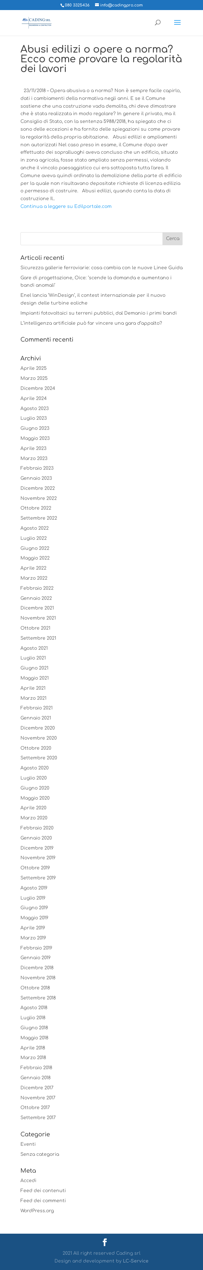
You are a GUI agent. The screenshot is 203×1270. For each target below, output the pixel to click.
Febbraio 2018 (36, 1067)
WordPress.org (37, 1210)
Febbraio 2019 (36, 948)
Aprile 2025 (33, 368)
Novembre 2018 (37, 977)
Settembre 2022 (38, 518)
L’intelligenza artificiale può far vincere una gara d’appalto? (91, 323)
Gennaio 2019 (35, 957)
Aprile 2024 (33, 398)
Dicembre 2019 (37, 848)
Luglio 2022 (33, 538)
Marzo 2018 (33, 1057)
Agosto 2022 (34, 528)
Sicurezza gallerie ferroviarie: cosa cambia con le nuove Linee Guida (101, 267)
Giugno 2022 (34, 548)
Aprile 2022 (33, 568)
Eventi (28, 1144)
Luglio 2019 (32, 898)
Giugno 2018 (34, 1027)
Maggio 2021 (34, 678)
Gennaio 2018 (35, 1077)
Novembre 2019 (37, 857)
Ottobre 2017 (35, 1107)
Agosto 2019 (33, 888)
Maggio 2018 (34, 1037)
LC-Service (136, 1261)
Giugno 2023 (34, 428)
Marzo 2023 (33, 458)
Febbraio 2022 (37, 588)
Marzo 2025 (34, 378)
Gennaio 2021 (35, 718)
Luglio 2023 (33, 418)
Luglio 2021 (33, 658)
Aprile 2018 (32, 1048)
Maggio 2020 (35, 798)
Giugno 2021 (34, 668)
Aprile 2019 (32, 927)
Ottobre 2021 (35, 628)
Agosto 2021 (34, 648)
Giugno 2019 (34, 907)
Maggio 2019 (34, 917)
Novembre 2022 (38, 498)
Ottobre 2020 (35, 748)
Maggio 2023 (35, 438)
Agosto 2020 (34, 768)
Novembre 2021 (38, 618)
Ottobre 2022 (35, 508)
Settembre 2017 (38, 1117)
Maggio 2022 (35, 558)
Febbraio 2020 (37, 828)
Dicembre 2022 (37, 488)
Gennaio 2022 (36, 598)
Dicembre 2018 (37, 967)
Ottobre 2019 (35, 867)
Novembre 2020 (38, 738)
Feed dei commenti (43, 1200)
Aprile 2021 (32, 688)
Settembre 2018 (38, 998)
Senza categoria (39, 1154)
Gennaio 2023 (36, 478)
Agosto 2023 (34, 408)
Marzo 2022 (33, 578)
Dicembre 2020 (37, 728)
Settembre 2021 (38, 638)
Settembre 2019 (38, 878)
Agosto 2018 (33, 1007)
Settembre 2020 (38, 758)
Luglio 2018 (32, 1017)
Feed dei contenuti (43, 1190)
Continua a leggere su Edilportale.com (66, 206)
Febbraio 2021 (36, 708)
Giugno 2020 (34, 788)
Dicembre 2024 (37, 388)
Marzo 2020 (33, 818)
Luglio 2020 (33, 778)
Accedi (28, 1180)
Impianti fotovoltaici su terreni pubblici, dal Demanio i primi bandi (98, 313)
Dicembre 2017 (37, 1087)
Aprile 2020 (33, 807)
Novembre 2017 (37, 1097)
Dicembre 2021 (37, 608)
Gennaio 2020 (36, 838)
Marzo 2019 (33, 938)
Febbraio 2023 (37, 468)
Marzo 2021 (33, 698)
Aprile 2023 (33, 448)
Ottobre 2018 (35, 988)
